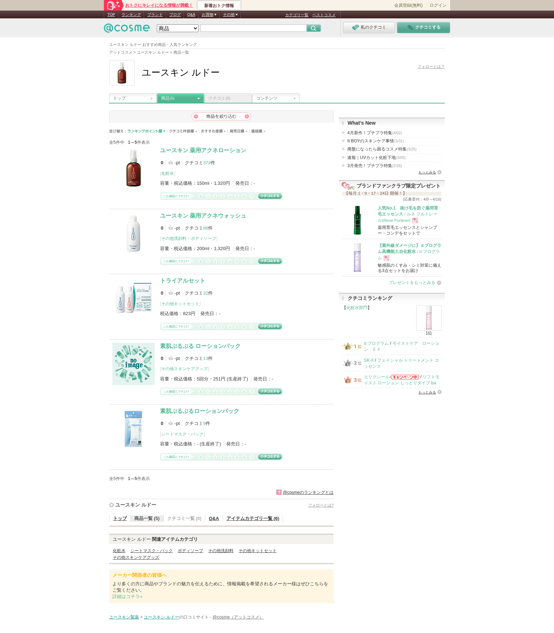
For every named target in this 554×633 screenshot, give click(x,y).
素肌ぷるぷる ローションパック (200, 346)
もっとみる (427, 172)
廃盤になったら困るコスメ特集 (382, 149)
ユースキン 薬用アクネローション (203, 150)
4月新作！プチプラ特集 (374, 132)
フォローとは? (321, 505)
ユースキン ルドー (135, 505)
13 (205, 358)
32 (205, 293)
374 (207, 162)
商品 (168, 98)
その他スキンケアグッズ (184, 368)
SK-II (368, 360)
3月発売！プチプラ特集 (374, 165)
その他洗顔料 (174, 238)
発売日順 (238, 131)
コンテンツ (266, 98)
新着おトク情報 (219, 5)
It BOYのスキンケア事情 (375, 140)
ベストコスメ (324, 15)
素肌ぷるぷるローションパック (199, 411)
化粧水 (167, 173)
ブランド (155, 14)
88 (205, 228)
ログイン (438, 5)
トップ (119, 98)
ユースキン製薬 (124, 617)
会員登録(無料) (408, 5)
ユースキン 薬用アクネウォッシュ (203, 216)
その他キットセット (180, 303)
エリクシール (376, 376)
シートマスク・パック (182, 434)
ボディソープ (203, 238)
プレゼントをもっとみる (412, 282)
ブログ (175, 14)
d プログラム (376, 343)
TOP (111, 14)
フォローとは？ (431, 66)
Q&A (191, 14)
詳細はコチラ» (127, 596)
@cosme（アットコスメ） (238, 617)
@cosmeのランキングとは (308, 492)
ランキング (131, 14)
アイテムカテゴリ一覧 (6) (252, 518)
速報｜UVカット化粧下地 (376, 157)
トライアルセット (182, 281)
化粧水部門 (356, 307)
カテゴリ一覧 (296, 15)
